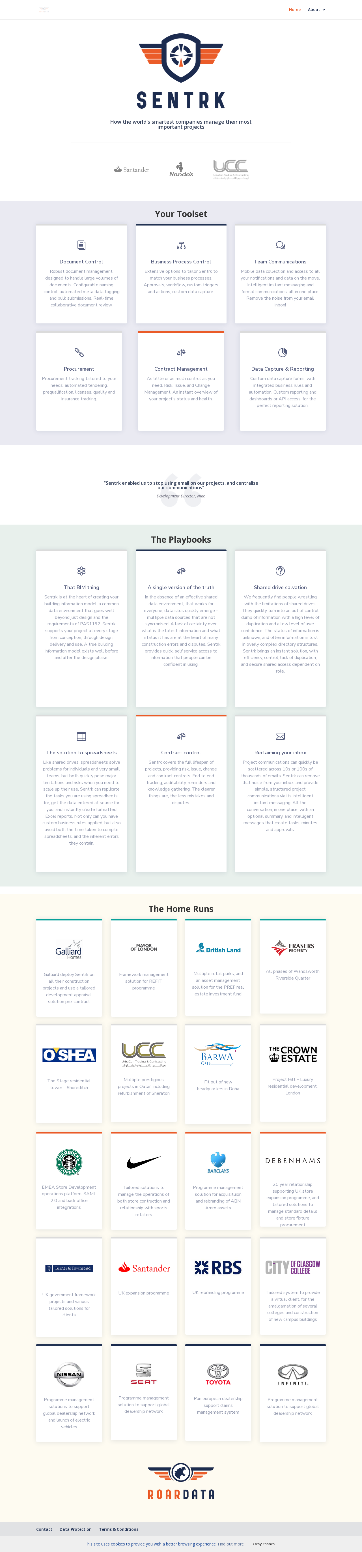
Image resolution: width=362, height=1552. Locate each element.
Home (295, 10)
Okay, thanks (264, 1544)
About (314, 10)
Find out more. (231, 1544)
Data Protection (76, 1529)
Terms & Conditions (118, 1529)
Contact (44, 1529)
